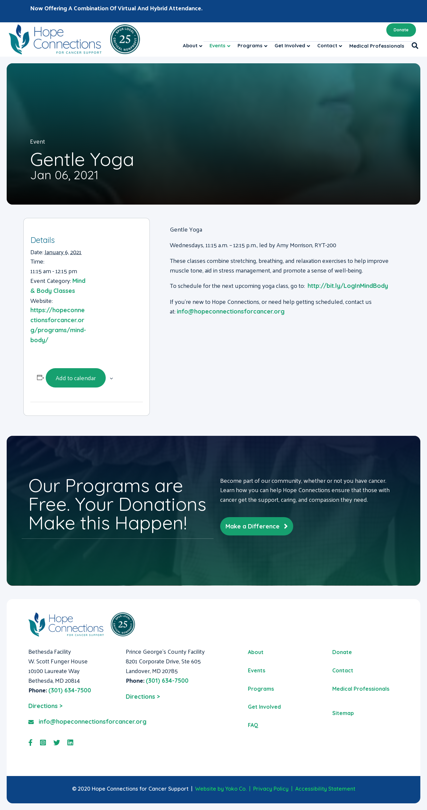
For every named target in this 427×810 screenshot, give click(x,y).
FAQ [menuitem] (253, 725)
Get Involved (290, 45)
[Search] (413, 45)
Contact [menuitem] (342, 670)
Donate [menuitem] (342, 652)
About (190, 45)
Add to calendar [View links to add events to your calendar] (76, 377)
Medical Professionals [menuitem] (360, 688)
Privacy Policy (271, 788)
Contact (327, 45)
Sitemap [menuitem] (343, 713)
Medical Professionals (376, 46)
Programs (250, 45)
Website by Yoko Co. (221, 788)
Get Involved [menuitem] (264, 706)
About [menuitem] (256, 652)
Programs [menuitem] (261, 688)
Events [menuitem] (256, 670)
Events (217, 45)
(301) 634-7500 (69, 690)
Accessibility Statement (325, 788)
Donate (401, 29)
